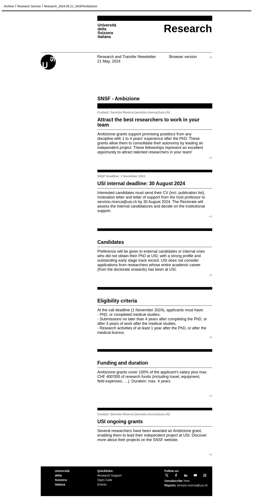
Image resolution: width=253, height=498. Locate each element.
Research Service (29, 6)
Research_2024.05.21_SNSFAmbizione (70, 6)
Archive (9, 6)
